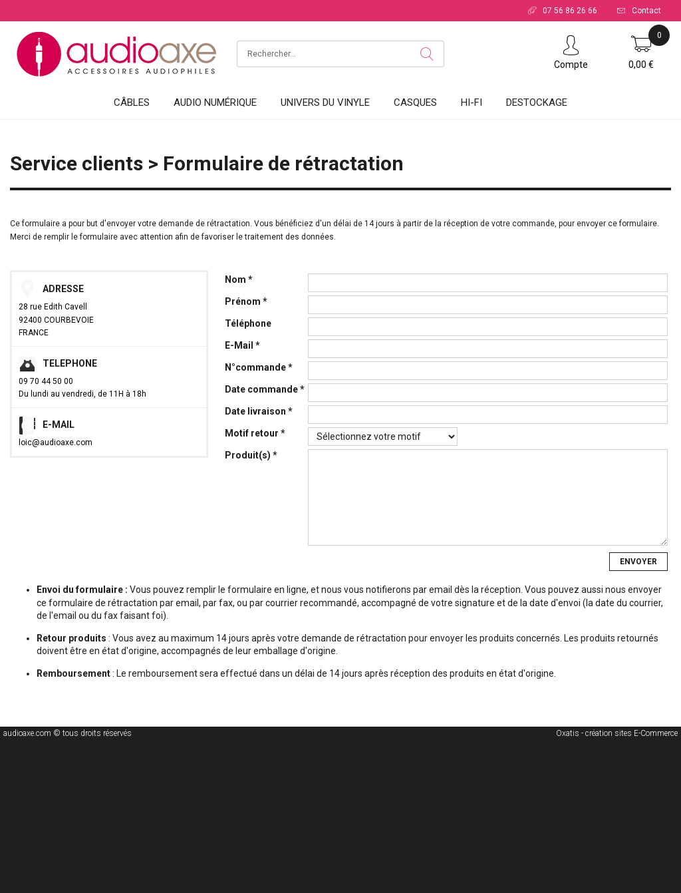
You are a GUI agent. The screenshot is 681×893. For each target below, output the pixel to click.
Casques (415, 102)
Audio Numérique (215, 102)
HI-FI (471, 102)
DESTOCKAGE (536, 102)
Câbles (132, 102)
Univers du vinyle (325, 102)
